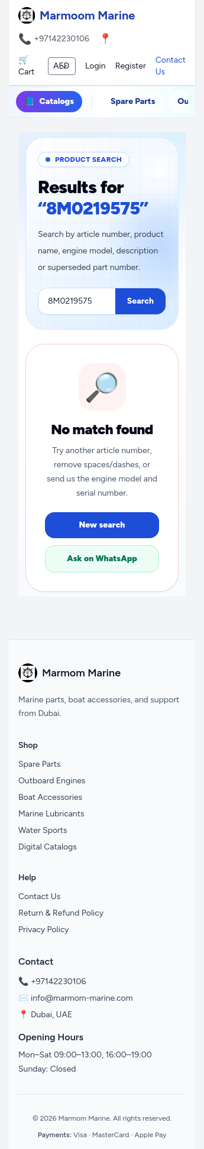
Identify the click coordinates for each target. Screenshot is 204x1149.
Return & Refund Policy (60, 913)
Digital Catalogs (47, 847)
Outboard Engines (51, 781)
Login (95, 66)
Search (140, 301)
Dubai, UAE (51, 1015)
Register (130, 66)
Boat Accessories (50, 797)
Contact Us (171, 66)
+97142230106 (61, 39)
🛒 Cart (26, 66)
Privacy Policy (43, 930)
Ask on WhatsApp (102, 559)
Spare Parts (133, 101)
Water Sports (42, 830)
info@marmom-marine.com (82, 998)
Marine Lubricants (51, 814)
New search (102, 525)
